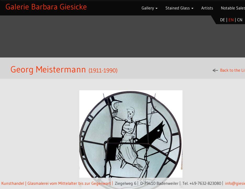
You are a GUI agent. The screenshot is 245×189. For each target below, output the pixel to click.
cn (239, 19)
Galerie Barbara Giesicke (46, 7)
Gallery (150, 7)
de (222, 19)
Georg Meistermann (49, 69)
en (231, 19)
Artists (207, 7)
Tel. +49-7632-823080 (201, 183)
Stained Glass (179, 7)
